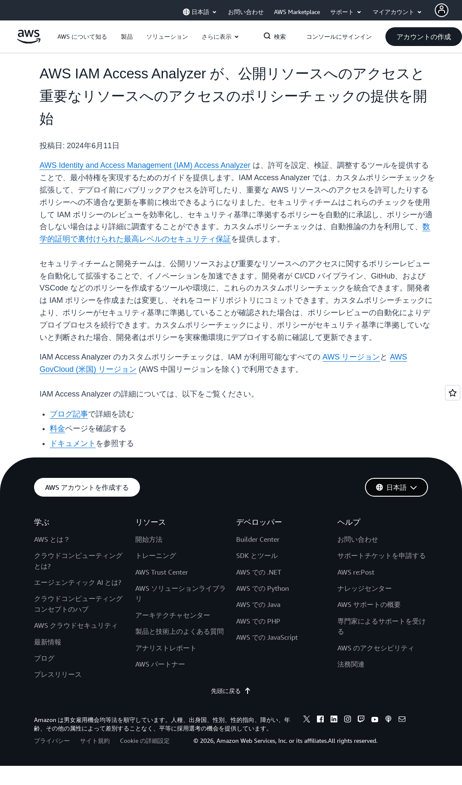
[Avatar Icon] (441, 10)
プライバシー (52, 740)
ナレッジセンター (364, 588)
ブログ (44, 658)
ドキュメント (73, 443)
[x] (306, 720)
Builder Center (257, 539)
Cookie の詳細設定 (145, 740)
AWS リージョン (351, 357)
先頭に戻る (231, 690)
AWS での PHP (258, 621)
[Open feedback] (452, 392)
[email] (402, 720)
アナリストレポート (166, 648)
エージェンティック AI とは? (77, 582)
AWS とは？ (52, 539)
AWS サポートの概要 (369, 604)
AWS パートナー (160, 664)
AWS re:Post (355, 572)
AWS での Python (262, 588)
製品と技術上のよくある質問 (179, 631)
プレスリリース (58, 674)
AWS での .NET (258, 572)
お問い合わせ (357, 539)
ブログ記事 (69, 414)
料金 (57, 428)
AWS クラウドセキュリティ (76, 625)
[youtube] (374, 720)
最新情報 (47, 642)
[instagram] (347, 720)
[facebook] (320, 720)
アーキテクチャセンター (172, 615)
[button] (82, 36)
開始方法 (149, 539)
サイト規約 (95, 740)
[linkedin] (334, 720)
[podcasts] (388, 720)
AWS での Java (258, 604)
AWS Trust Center (161, 572)
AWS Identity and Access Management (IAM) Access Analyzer (145, 165)
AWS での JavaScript (267, 637)
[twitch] (361, 720)
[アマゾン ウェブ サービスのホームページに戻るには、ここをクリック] (28, 41)
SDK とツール (257, 555)
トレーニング (155, 555)
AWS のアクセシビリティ (375, 648)
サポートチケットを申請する (381, 555)
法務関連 (351, 664)
